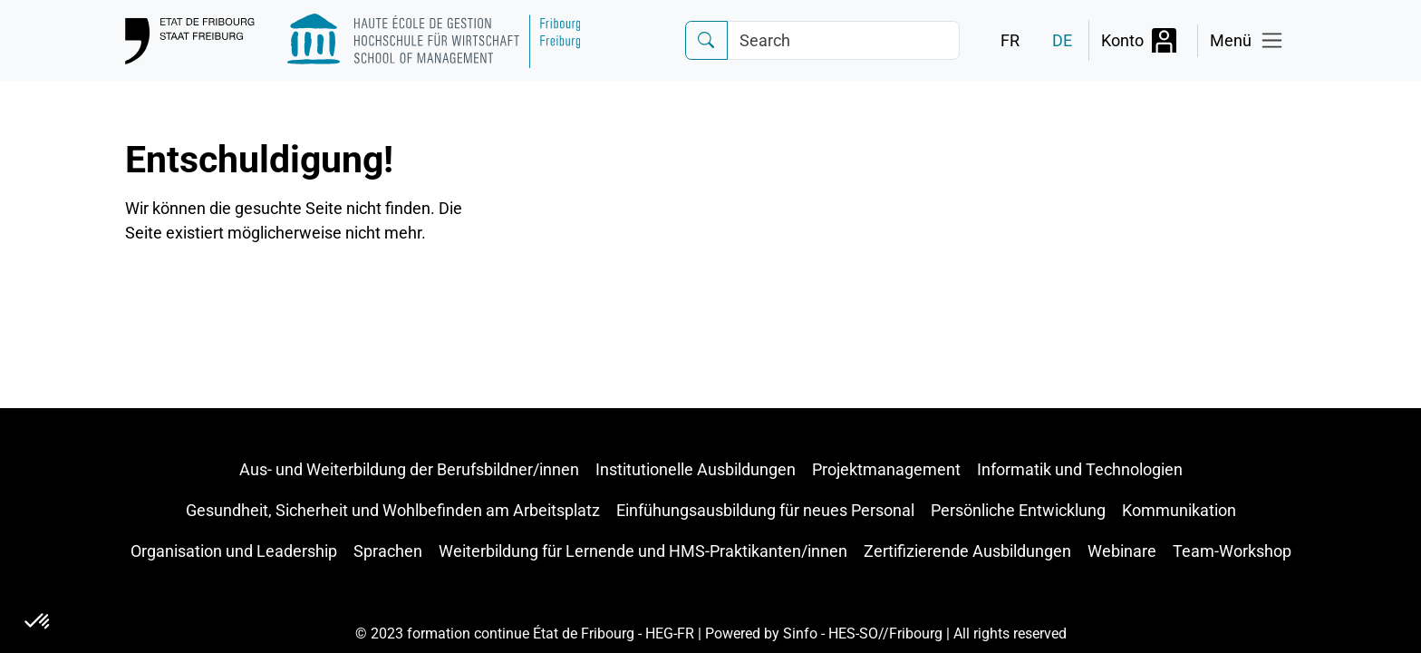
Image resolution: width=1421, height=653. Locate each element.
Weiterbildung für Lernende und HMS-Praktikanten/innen (643, 550)
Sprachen (387, 550)
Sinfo (800, 633)
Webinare (1122, 550)
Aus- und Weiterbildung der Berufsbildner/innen (409, 469)
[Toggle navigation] (1247, 40)
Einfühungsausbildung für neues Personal (765, 510)
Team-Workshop (1232, 550)
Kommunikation (1179, 510)
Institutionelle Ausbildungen (695, 469)
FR (1010, 40)
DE (1062, 40)
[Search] (843, 40)
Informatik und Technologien (1080, 469)
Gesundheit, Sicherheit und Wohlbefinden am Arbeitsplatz (393, 510)
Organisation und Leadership (233, 550)
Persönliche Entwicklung (1018, 510)
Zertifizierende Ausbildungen (967, 550)
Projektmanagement (886, 469)
